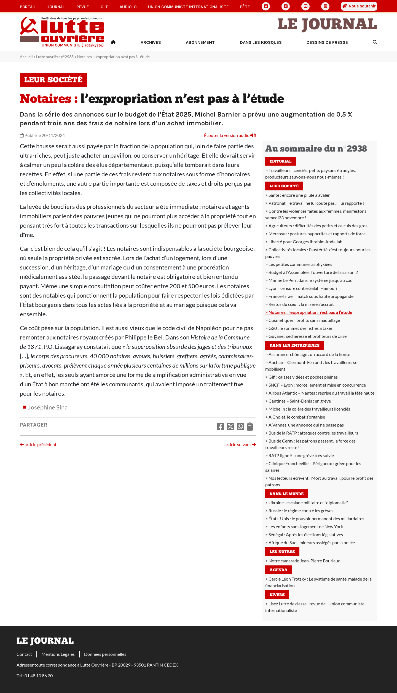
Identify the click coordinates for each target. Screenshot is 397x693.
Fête (245, 6)
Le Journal (327, 25)
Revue (82, 6)
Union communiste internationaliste (188, 6)
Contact (24, 654)
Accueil (26, 56)
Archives (151, 42)
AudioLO (128, 6)
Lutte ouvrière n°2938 (55, 56)
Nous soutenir (359, 6)
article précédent (38, 444)
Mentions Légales (58, 654)
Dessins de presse (327, 42)
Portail (28, 6)
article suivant (240, 444)
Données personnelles (105, 654)
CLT (104, 6)
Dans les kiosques (261, 42)
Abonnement (200, 42)
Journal (56, 6)
